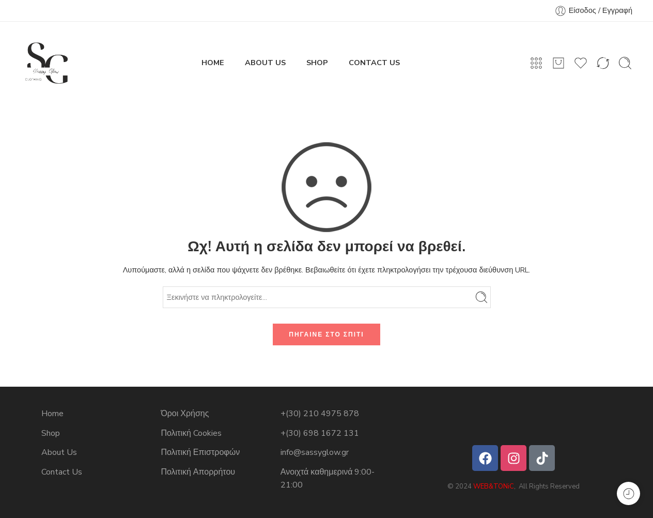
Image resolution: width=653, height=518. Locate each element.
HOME (212, 62)
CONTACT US (374, 62)
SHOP (317, 62)
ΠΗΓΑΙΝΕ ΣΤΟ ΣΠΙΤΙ (326, 334)
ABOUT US (265, 62)
